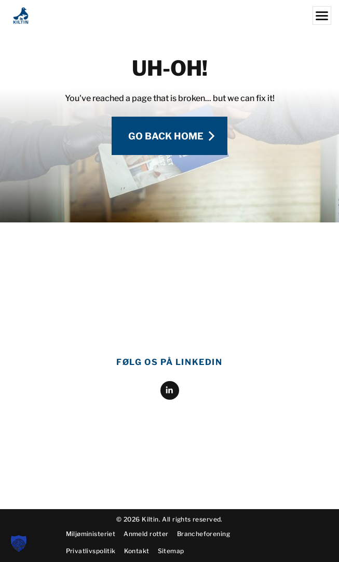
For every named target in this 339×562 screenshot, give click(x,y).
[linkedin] (169, 305)
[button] (18, 543)
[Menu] (322, 15)
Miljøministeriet (91, 542)
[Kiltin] (169, 15)
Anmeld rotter (146, 542)
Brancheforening (203, 542)
